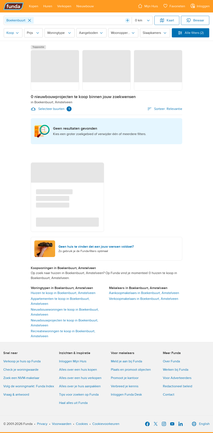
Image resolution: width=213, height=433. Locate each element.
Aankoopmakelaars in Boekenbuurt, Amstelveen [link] (144, 293)
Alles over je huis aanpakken (80, 386)
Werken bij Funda (175, 370)
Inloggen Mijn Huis (72, 361)
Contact (168, 394)
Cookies (82, 424)
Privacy (42, 424)
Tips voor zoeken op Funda (79, 394)
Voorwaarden (61, 424)
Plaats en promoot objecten (131, 370)
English (200, 424)
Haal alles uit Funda (73, 403)
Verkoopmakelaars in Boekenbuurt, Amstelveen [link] (143, 299)
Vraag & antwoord (16, 394)
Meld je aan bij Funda (126, 361)
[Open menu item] (33, 6)
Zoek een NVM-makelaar (21, 378)
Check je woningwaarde (20, 370)
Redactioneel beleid (177, 386)
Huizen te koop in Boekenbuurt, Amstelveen (63, 293)
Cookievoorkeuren (105, 424)
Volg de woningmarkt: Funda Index (28, 386)
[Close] (29, 20)
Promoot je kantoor (125, 378)
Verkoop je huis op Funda (22, 361)
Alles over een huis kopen (78, 370)
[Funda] (13, 6)
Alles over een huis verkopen (80, 378)
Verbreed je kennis (124, 386)
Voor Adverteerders (177, 378)
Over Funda (171, 361)
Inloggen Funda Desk (126, 394)
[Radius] (142, 20)
